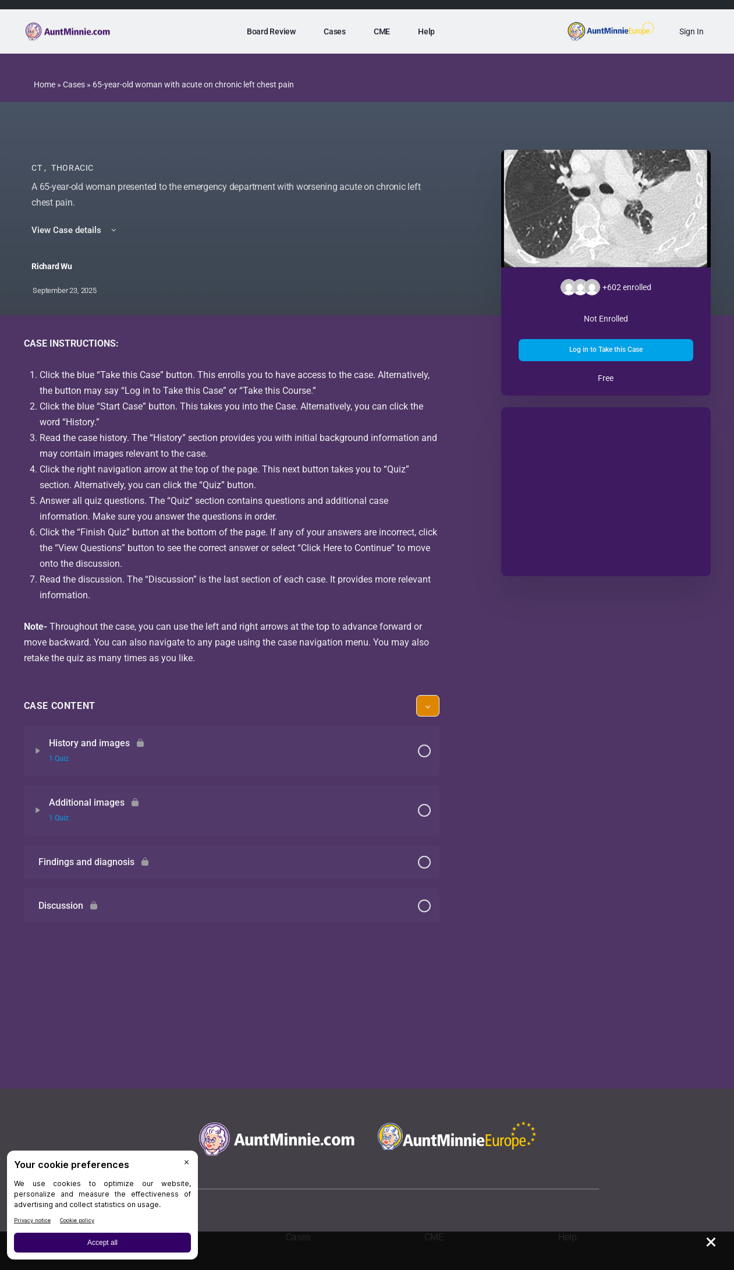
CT (37, 167)
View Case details (74, 230)
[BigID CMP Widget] (102, 1208)
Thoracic (72, 167)
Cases (74, 84)
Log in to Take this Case (606, 349)
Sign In (691, 31)
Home (44, 84)
